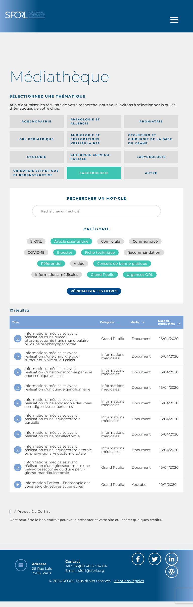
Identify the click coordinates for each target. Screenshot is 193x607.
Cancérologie (94, 173)
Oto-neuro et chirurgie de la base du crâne (150, 139)
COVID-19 (36, 252)
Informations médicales (56, 274)
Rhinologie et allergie (85, 121)
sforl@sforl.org (91, 570)
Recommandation (143, 252)
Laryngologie (151, 157)
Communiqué (145, 241)
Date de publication (169, 322)
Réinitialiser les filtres (94, 291)
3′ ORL (36, 241)
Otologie (36, 157)
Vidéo (79, 263)
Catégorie (110, 322)
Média (137, 322)
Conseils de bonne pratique (122, 263)
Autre (151, 173)
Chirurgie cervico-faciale (91, 157)
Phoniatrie (151, 121)
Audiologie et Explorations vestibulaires (85, 139)
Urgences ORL (140, 274)
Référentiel (51, 263)
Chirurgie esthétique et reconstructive (36, 173)
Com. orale (110, 241)
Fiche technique (100, 252)
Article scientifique (71, 241)
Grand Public (102, 274)
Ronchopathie (37, 121)
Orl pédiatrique (36, 139)
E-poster (64, 252)
